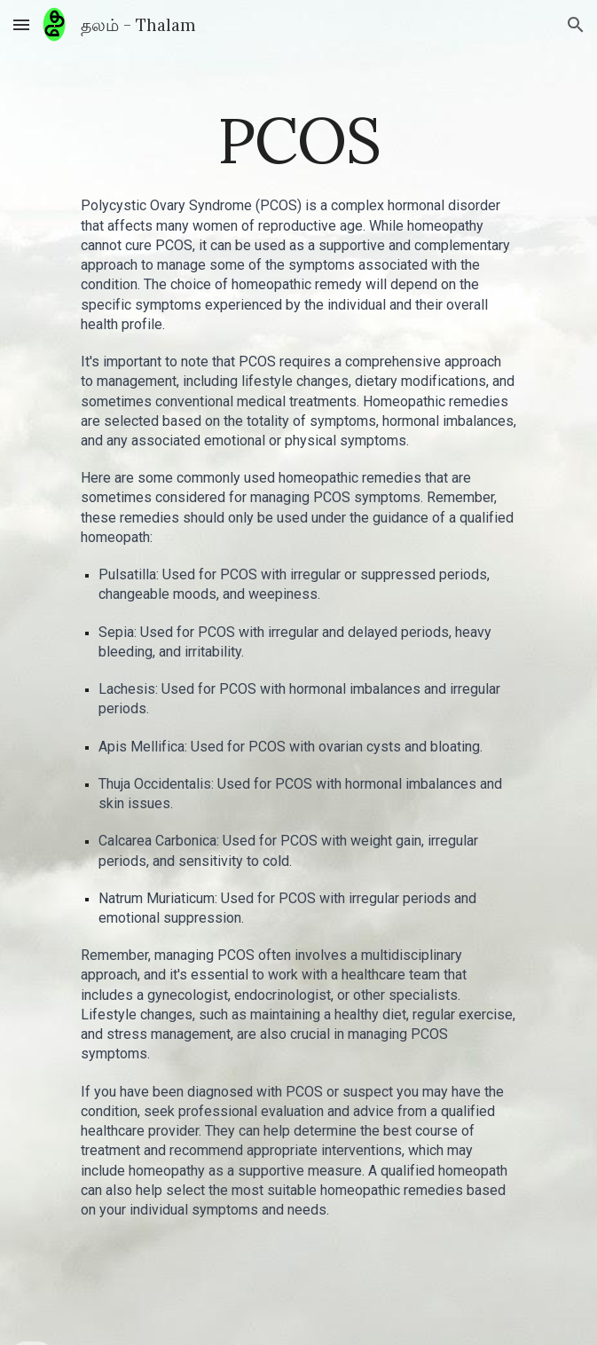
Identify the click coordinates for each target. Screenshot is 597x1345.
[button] (21, 24)
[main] (298, 141)
